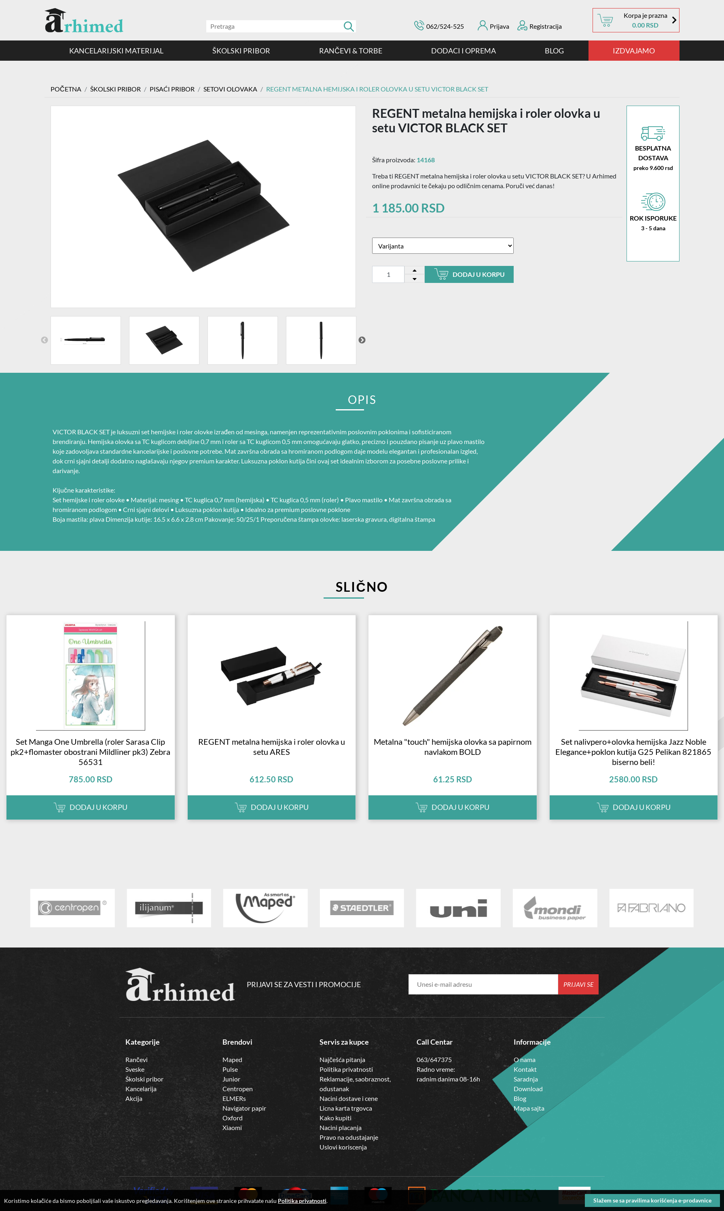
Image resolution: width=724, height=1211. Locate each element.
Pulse (230, 1068)
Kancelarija (141, 1088)
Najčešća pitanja (342, 1058)
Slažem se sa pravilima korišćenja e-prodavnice (652, 1200)
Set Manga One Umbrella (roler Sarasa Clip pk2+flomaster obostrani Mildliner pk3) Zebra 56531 (90, 751)
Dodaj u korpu (469, 274)
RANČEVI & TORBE (350, 50)
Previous (44, 340)
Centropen (237, 1088)
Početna (66, 89)
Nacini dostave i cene (349, 1097)
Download (528, 1088)
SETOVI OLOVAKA (230, 89)
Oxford (232, 1117)
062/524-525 (445, 26)
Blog (554, 50)
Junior (231, 1078)
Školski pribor (144, 1078)
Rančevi (136, 1058)
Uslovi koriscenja (343, 1146)
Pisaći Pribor (172, 89)
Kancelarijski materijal (116, 50)
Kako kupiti (335, 1117)
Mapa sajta (529, 1107)
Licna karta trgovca (346, 1107)
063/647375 (434, 1058)
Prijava (493, 25)
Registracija (539, 25)
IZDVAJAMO (634, 50)
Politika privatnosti (346, 1068)
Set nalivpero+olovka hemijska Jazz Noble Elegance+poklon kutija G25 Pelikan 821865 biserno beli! (633, 751)
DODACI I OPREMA (463, 50)
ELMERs (234, 1097)
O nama (525, 1058)
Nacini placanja (341, 1126)
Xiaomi (232, 1126)
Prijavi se (578, 983)
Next (362, 340)
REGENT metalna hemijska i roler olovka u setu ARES (271, 746)
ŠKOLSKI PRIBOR (241, 50)
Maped (232, 1058)
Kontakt (525, 1068)
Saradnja (526, 1078)
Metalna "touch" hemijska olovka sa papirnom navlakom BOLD (452, 746)
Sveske (134, 1068)
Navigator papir (244, 1107)
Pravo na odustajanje (349, 1136)
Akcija (133, 1097)
